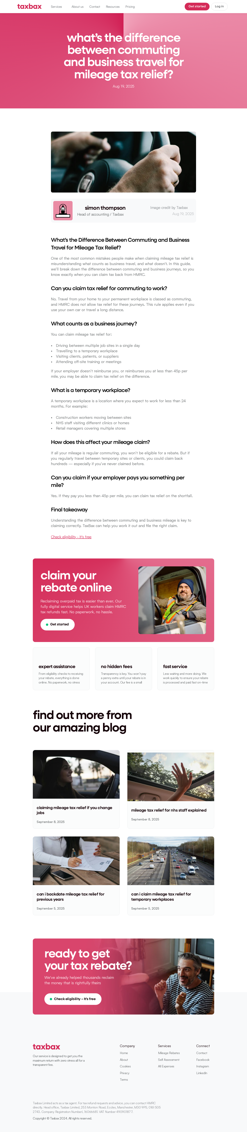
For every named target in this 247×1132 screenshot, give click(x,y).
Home (124, 1053)
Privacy (124, 1073)
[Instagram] (212, 1115)
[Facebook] (205, 1115)
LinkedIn (201, 1073)
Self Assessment (168, 1060)
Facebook (202, 1060)
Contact (201, 1053)
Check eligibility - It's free (71, 536)
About (124, 1060)
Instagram (202, 1066)
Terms (124, 1079)
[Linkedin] (198, 1115)
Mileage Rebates (169, 1053)
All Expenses (166, 1066)
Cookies (125, 1066)
